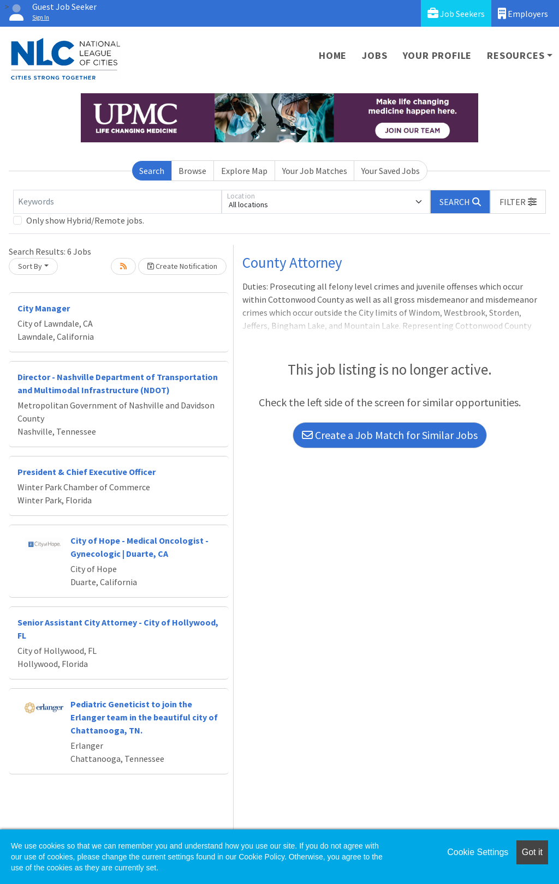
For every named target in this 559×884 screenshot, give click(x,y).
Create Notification (182, 266)
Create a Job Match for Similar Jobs (390, 435)
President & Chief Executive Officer (86, 471)
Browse (192, 170)
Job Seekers (456, 13)
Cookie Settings (477, 852)
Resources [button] (515, 55)
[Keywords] (117, 202)
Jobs (374, 55)
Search (151, 170)
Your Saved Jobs (390, 170)
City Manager (43, 308)
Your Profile (437, 55)
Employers (523, 13)
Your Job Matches (314, 170)
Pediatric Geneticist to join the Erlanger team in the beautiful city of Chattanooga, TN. (144, 717)
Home (333, 55)
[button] (518, 202)
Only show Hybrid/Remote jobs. (85, 220)
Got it (532, 852)
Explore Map (244, 170)
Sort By (30, 266)
